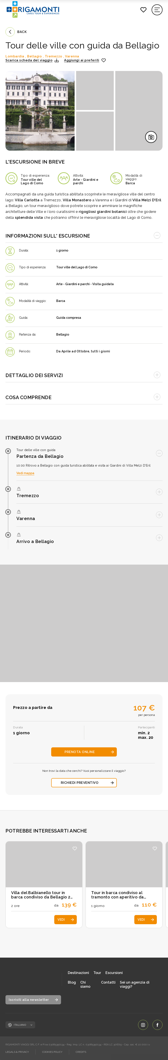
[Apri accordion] (84, 374)
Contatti (108, 982)
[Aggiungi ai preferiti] (85, 60)
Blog (72, 982)
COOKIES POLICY (52, 1051)
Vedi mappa (25, 473)
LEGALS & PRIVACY (17, 1051)
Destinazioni (78, 973)
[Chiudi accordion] (84, 235)
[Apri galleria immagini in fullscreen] (151, 137)
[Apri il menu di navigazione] (157, 10)
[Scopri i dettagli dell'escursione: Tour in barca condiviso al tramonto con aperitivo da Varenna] (124, 884)
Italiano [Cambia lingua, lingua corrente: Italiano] (23, 1025)
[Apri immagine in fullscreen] (40, 111)
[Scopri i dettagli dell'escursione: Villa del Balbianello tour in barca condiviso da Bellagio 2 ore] (43, 884)
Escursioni (114, 973)
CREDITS (81, 1051)
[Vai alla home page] (30, 980)
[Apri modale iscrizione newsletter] (33, 999)
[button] (32, 60)
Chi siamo (85, 984)
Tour (97, 973)
